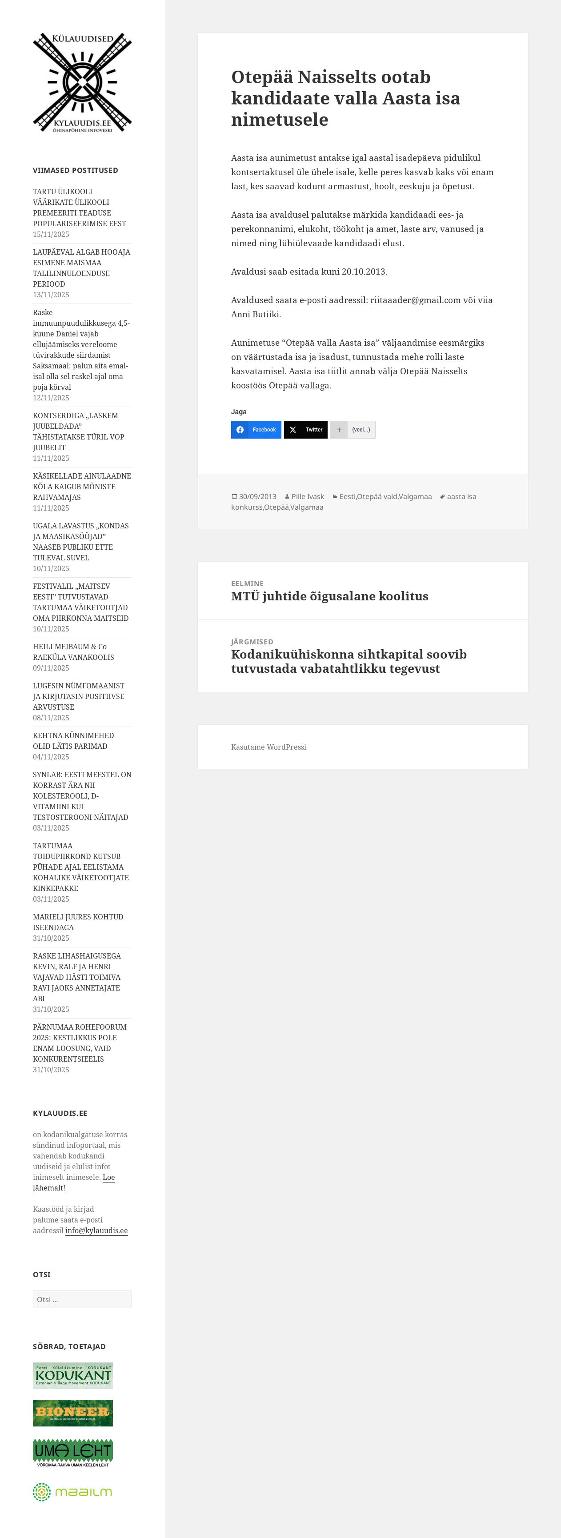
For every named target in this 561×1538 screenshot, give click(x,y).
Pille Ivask (308, 496)
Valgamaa (415, 496)
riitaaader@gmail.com (415, 300)
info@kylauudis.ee (96, 1230)
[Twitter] (306, 430)
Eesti (348, 496)
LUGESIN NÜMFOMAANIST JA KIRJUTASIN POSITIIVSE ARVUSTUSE (78, 696)
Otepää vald (377, 496)
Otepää (276, 507)
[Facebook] (256, 430)
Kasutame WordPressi (268, 747)
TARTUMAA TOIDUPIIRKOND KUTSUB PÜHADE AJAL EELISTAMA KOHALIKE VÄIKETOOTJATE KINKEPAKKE (81, 867)
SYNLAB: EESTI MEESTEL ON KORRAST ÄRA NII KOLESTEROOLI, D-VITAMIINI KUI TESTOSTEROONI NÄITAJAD (82, 796)
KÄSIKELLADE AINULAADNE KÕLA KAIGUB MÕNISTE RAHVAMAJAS (82, 486)
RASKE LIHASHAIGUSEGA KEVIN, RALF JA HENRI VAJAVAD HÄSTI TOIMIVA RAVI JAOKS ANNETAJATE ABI (77, 977)
